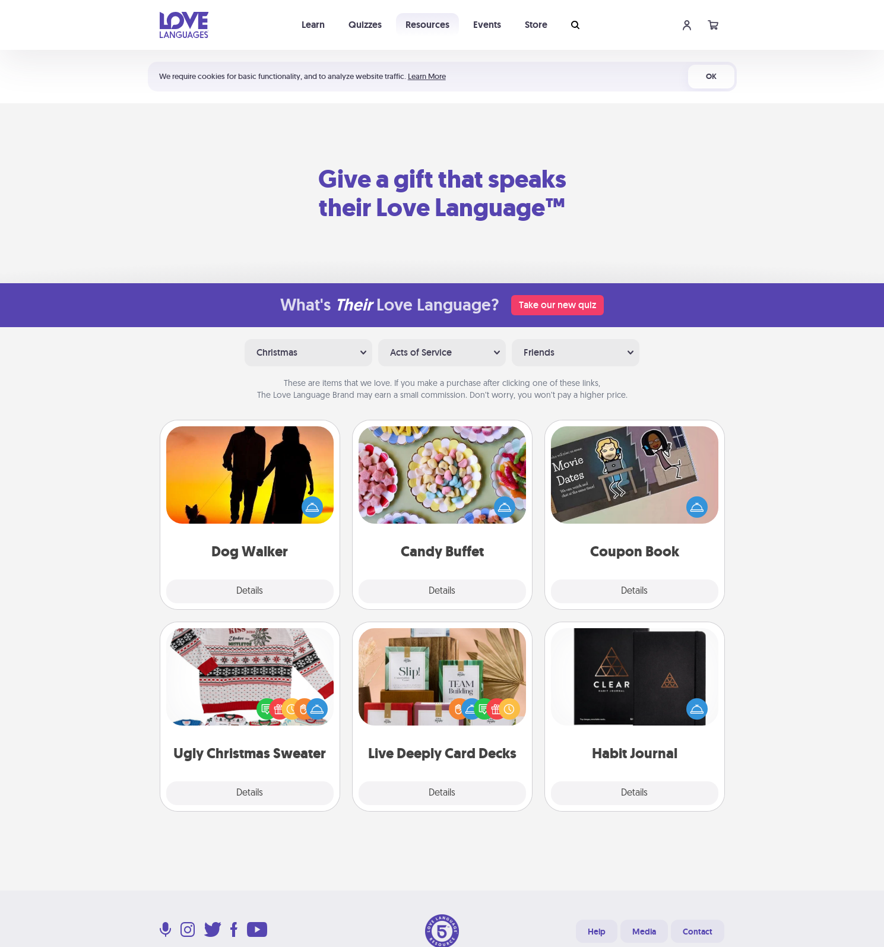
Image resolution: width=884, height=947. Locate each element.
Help (597, 931)
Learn (313, 24)
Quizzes (365, 24)
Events (487, 24)
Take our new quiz (557, 305)
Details (249, 591)
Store (536, 24)
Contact (697, 931)
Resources (427, 24)
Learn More (427, 76)
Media (644, 931)
